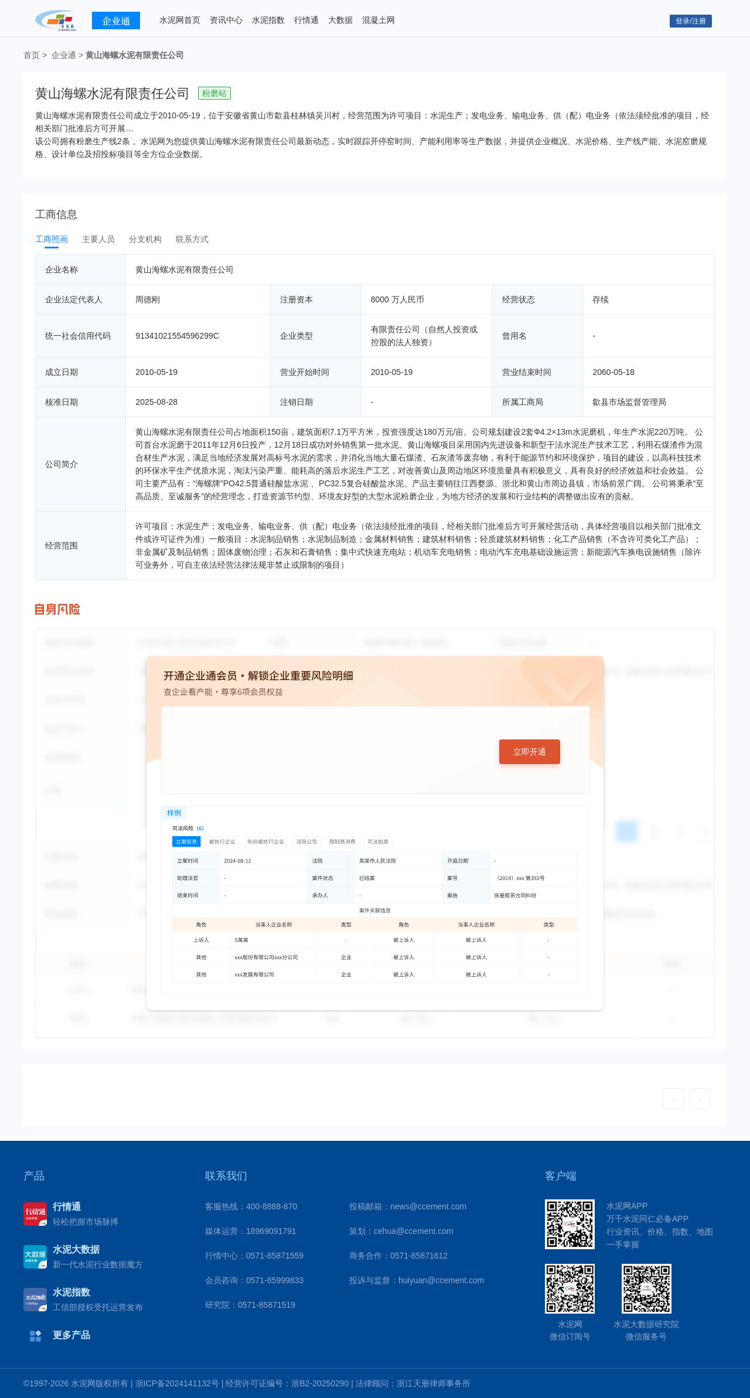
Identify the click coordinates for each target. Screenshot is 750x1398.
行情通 (306, 20)
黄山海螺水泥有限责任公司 (135, 55)
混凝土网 (378, 20)
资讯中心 (226, 20)
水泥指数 (268, 20)
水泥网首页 (179, 20)
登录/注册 (690, 21)
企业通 (64, 55)
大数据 (340, 20)
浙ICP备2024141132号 (177, 1383)
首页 (31, 55)
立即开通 (529, 751)
